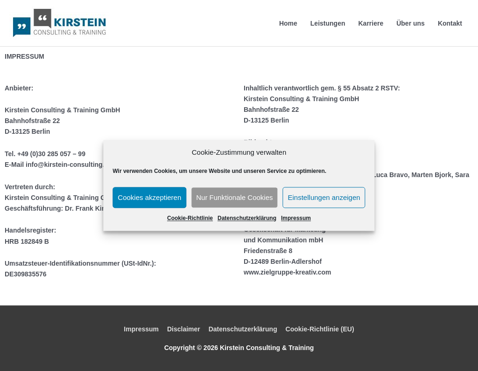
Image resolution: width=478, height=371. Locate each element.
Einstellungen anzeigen (324, 197)
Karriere (370, 23)
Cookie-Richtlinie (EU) (320, 329)
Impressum (296, 218)
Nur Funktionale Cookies (234, 197)
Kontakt (450, 23)
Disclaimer (183, 329)
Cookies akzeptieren (149, 197)
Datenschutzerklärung (247, 218)
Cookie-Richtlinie (190, 218)
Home (288, 23)
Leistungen (327, 23)
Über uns (410, 23)
